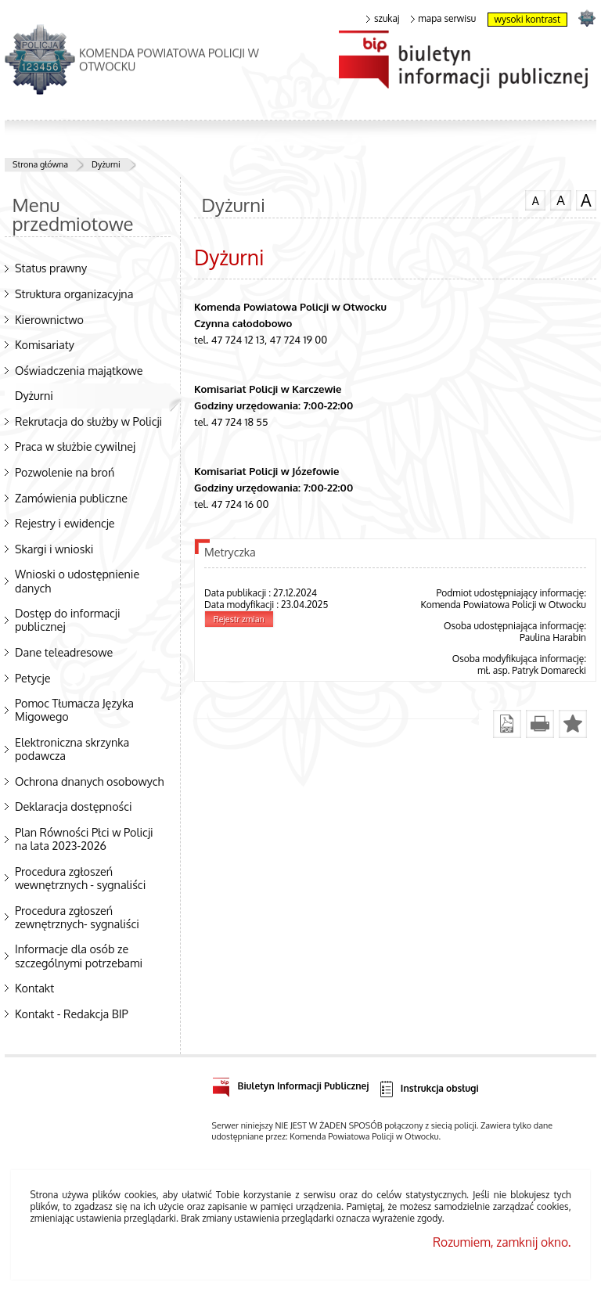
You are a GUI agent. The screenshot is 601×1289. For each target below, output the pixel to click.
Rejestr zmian (239, 619)
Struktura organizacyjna (74, 293)
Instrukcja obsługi (428, 1089)
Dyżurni (106, 164)
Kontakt (34, 988)
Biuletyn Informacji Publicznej (290, 1083)
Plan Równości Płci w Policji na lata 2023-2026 (84, 838)
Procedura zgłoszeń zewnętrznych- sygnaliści (77, 917)
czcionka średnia (560, 199)
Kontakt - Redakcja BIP (71, 1013)
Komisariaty (44, 344)
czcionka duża (586, 200)
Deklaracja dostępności (73, 806)
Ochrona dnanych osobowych (89, 781)
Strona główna (40, 164)
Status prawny (51, 268)
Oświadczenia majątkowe (79, 370)
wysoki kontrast (527, 19)
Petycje (33, 678)
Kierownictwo (49, 319)
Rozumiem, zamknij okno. (502, 1242)
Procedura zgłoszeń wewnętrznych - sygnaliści (80, 877)
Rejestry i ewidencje (65, 523)
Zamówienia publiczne (71, 498)
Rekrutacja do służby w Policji (88, 421)
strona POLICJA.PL (586, 17)
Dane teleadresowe (64, 652)
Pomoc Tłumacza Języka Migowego (74, 709)
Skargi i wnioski (54, 549)
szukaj (382, 18)
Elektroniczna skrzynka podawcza (72, 748)
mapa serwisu (443, 18)
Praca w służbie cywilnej (75, 446)
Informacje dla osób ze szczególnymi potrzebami (78, 955)
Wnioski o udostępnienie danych (77, 580)
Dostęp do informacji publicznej (68, 619)
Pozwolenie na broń (64, 472)
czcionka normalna (535, 198)
